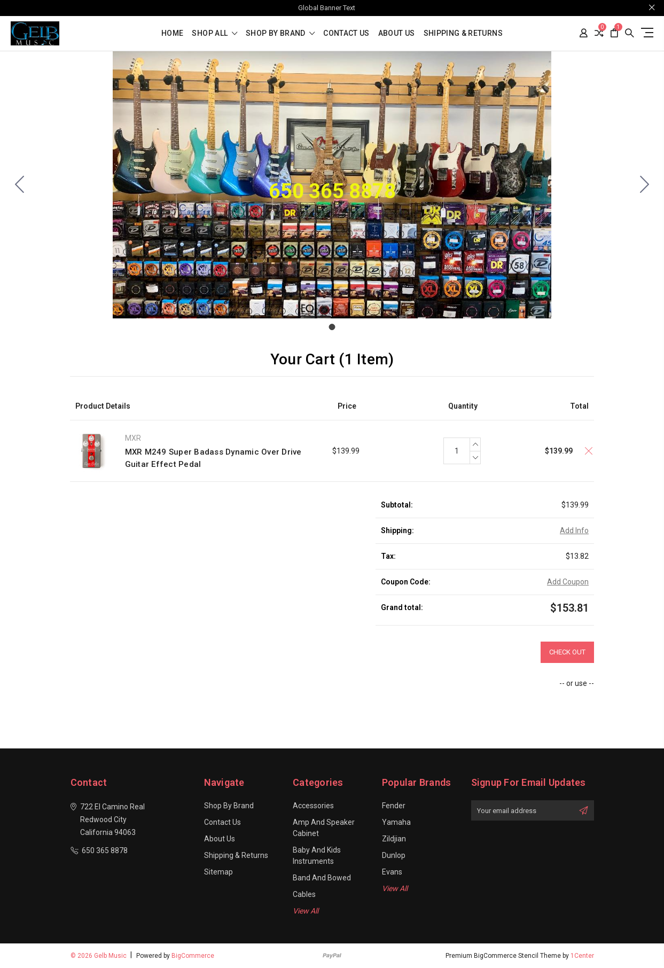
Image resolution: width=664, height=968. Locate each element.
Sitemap (218, 872)
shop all (214, 33)
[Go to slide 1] (20, 185)
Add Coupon (568, 581)
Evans (392, 872)
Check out (567, 652)
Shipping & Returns (463, 33)
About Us (396, 33)
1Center (582, 955)
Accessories (313, 805)
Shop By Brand (280, 33)
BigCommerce (192, 955)
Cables (304, 894)
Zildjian (394, 838)
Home (172, 33)
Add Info (574, 530)
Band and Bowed (322, 877)
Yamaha (396, 822)
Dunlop (393, 855)
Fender (393, 805)
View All (305, 911)
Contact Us (346, 33)
